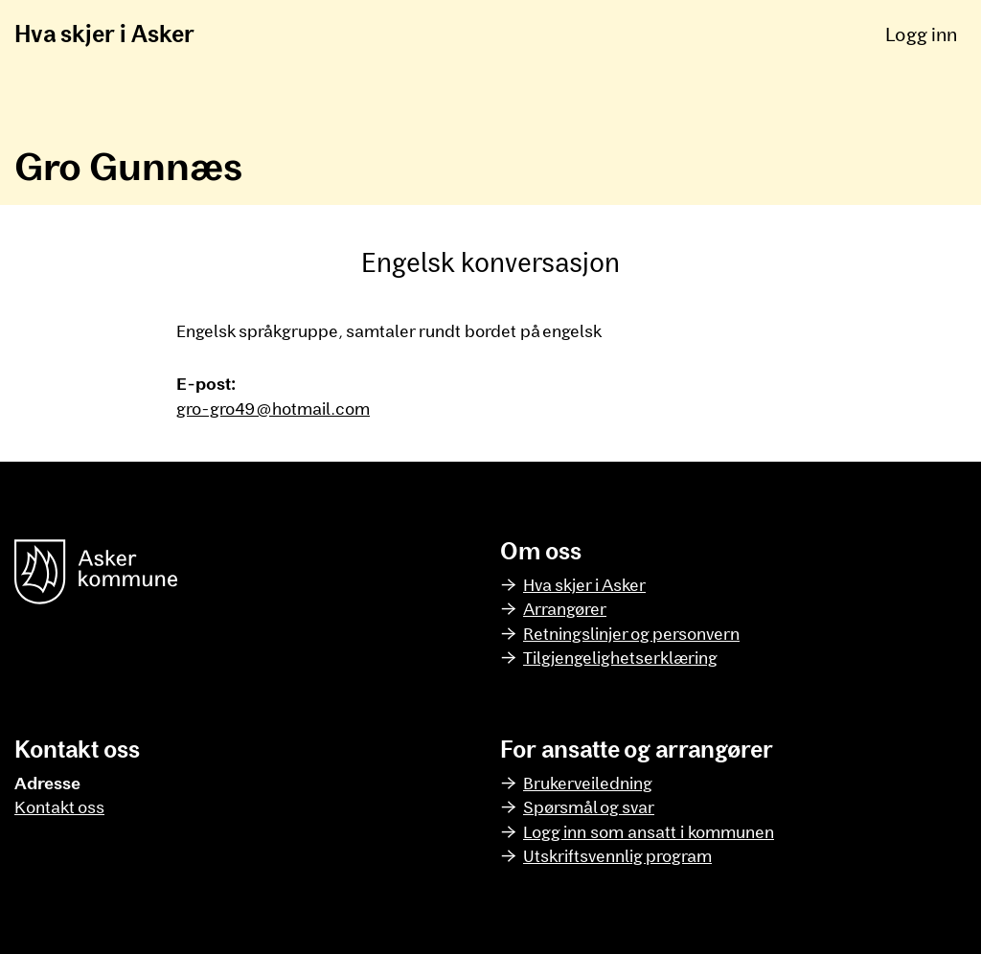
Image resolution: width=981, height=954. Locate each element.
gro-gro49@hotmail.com (273, 408)
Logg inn (921, 33)
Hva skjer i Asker (104, 33)
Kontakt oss (59, 806)
